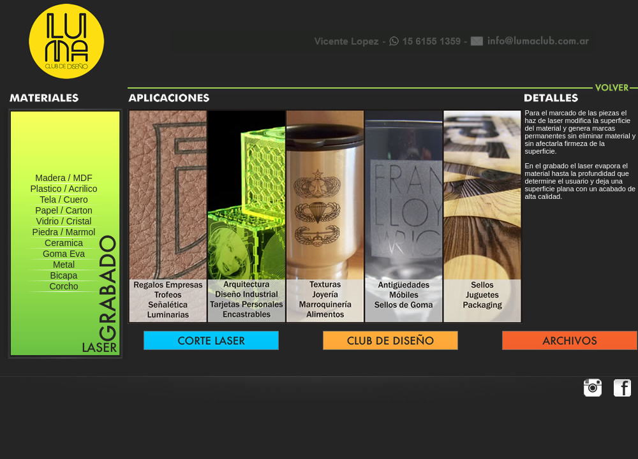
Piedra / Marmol (64, 232)
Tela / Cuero (63, 199)
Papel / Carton (64, 210)
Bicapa (64, 275)
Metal (64, 264)
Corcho (63, 286)
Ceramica (64, 243)
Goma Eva (64, 254)
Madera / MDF (63, 178)
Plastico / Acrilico (63, 189)
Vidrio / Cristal (64, 221)
